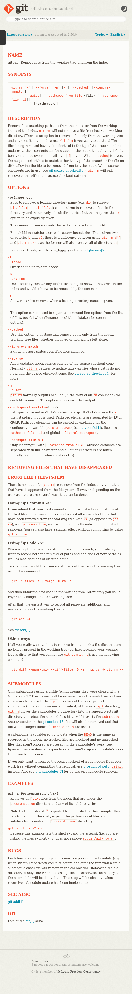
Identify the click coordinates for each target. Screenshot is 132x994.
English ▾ (117, 34)
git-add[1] (22, 630)
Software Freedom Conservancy (79, 971)
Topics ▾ (101, 34)
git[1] (30, 921)
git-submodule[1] (97, 766)
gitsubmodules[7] (49, 771)
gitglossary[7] (95, 250)
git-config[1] (91, 427)
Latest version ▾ (19, 34)
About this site (41, 961)
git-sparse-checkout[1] (66, 170)
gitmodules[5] (54, 722)
